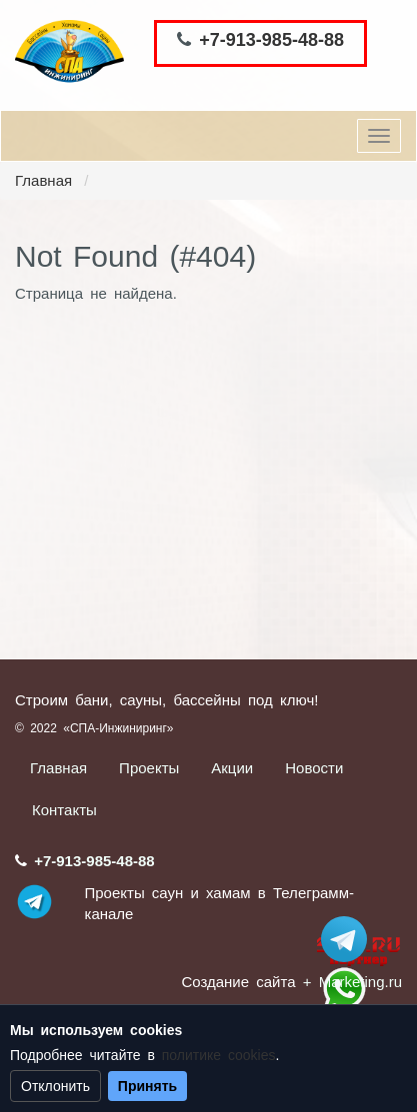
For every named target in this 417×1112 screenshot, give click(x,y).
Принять (147, 1086)
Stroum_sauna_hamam (344, 939)
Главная (43, 180)
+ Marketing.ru (352, 981)
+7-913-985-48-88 (271, 40)
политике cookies (219, 1055)
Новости (314, 767)
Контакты (64, 809)
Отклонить (55, 1086)
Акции (232, 767)
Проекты (149, 767)
